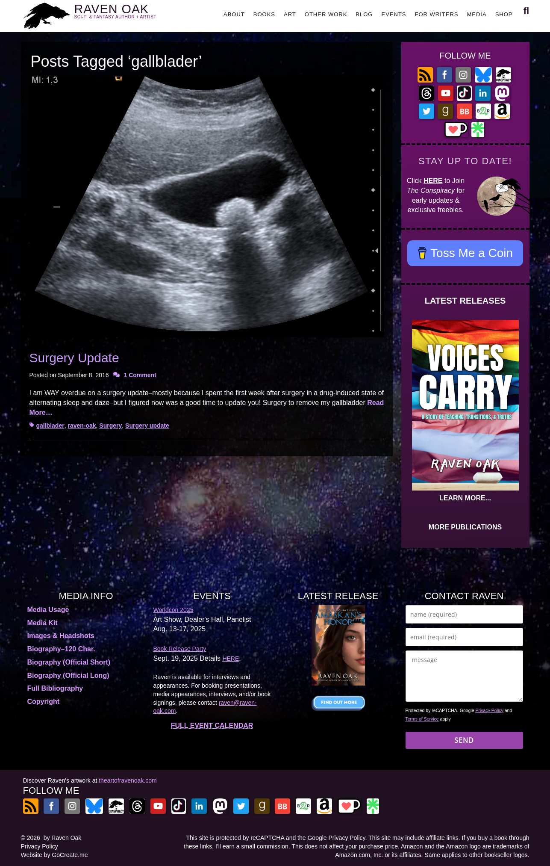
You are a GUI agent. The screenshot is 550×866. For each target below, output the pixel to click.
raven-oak (82, 425)
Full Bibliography (55, 688)
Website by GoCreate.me (54, 854)
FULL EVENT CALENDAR (212, 725)
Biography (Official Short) (69, 662)
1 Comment (140, 375)
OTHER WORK (326, 14)
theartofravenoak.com (127, 780)
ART (290, 14)
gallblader (50, 425)
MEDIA (476, 14)
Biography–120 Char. (61, 649)
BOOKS (264, 14)
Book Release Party (179, 648)
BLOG (364, 14)
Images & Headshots (60, 635)
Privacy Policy (489, 710)
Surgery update (147, 425)
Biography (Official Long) (68, 675)
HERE (433, 180)
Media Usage (48, 609)
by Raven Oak (63, 837)
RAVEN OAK (128, 13)
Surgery (110, 425)
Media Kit (42, 623)
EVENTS (393, 14)
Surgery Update (74, 358)
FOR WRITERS (436, 14)
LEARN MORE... (465, 498)
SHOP (504, 14)
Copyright (43, 701)
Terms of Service (422, 718)
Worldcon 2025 (173, 609)
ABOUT (234, 14)
